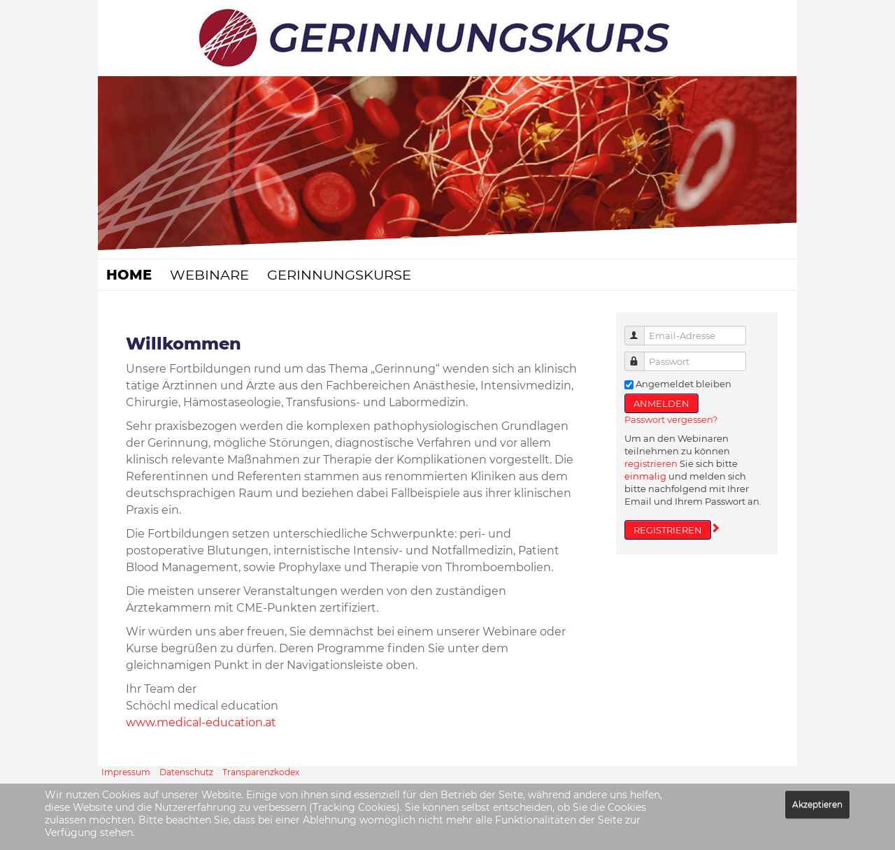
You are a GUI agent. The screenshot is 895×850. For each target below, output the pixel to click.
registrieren (651, 463)
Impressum (125, 772)
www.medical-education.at (201, 722)
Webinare (209, 274)
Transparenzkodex (260, 772)
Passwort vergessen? (670, 419)
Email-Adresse (640, 329)
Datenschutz (186, 772)
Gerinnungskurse (339, 274)
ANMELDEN (661, 403)
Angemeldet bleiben (683, 383)
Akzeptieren (817, 804)
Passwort (640, 355)
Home (129, 274)
